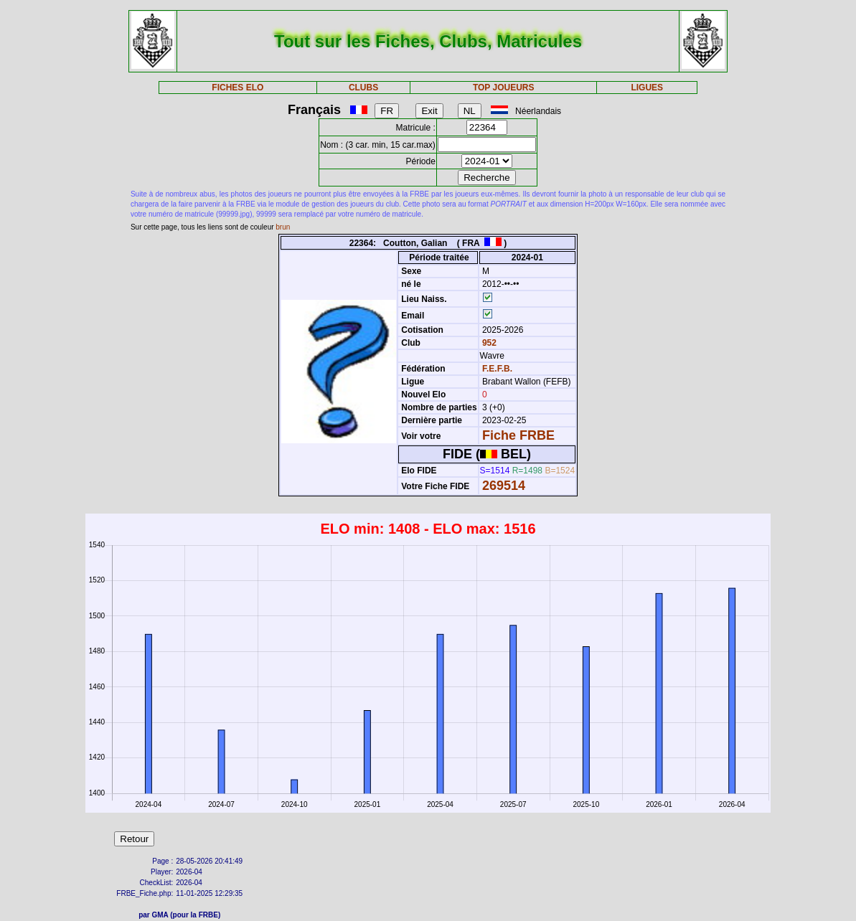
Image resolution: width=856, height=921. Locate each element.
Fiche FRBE (518, 435)
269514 (503, 485)
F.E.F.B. (497, 369)
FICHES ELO (237, 87)
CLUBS (363, 87)
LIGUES (647, 87)
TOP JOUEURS (504, 87)
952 (488, 343)
